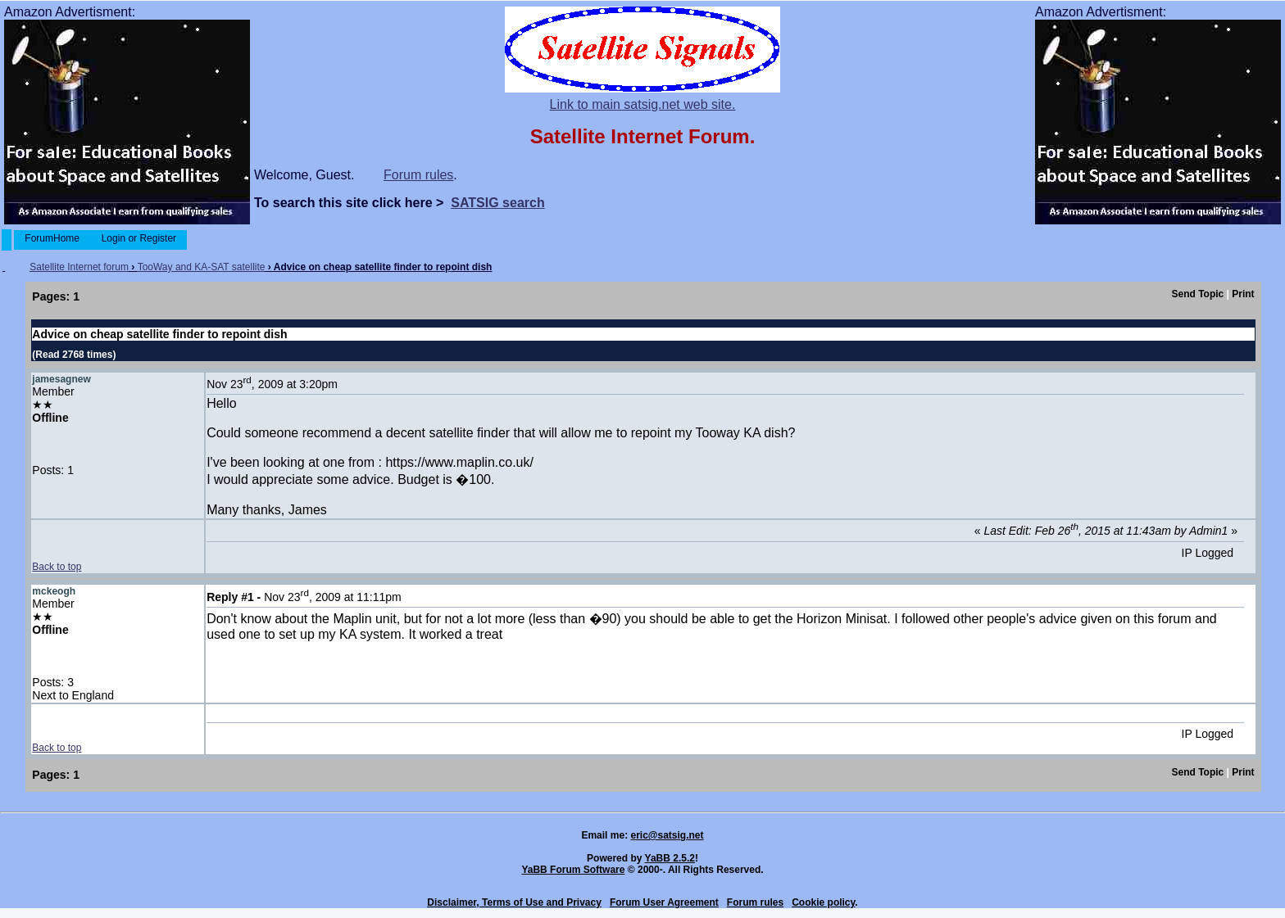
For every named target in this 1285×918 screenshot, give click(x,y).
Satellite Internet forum (79, 267)
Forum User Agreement (664, 902)
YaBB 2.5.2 (670, 858)
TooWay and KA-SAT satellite (202, 267)
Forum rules (418, 175)
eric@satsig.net (666, 835)
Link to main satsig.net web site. (643, 104)
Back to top (56, 566)
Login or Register (138, 238)
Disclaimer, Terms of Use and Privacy (514, 902)
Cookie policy (823, 902)
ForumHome (52, 238)
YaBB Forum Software (572, 869)
